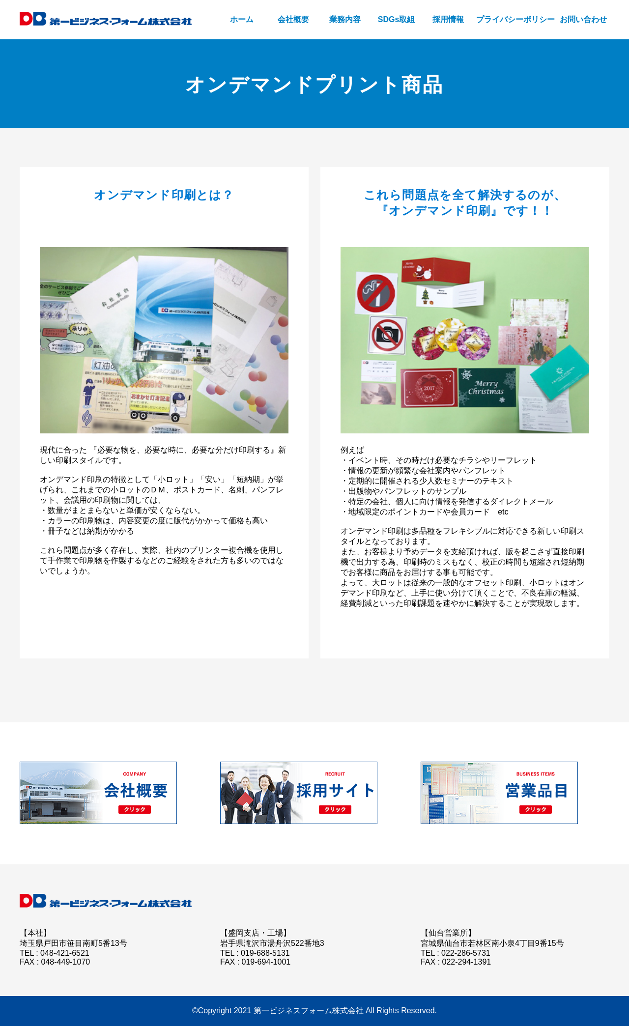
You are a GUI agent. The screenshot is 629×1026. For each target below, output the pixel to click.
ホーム (242, 19)
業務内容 (345, 19)
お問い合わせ (583, 19)
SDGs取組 (396, 19)
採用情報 (448, 19)
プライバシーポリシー (515, 19)
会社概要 (293, 19)
